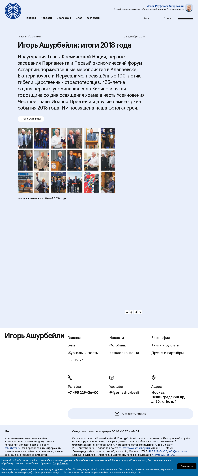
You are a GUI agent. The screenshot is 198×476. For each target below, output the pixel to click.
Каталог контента (124, 353)
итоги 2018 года (31, 118)
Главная (31, 16)
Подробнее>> (61, 463)
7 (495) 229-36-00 (163, 455)
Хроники (35, 36)
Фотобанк (93, 16)
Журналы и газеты (83, 353)
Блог (79, 16)
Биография (64, 16)
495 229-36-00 (157, 451)
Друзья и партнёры (167, 353)
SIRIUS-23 (75, 360)
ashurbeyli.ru (12, 448)
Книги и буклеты (165, 345)
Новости (46, 16)
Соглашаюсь (187, 466)
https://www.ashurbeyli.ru (134, 448)
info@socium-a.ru (179, 451)
